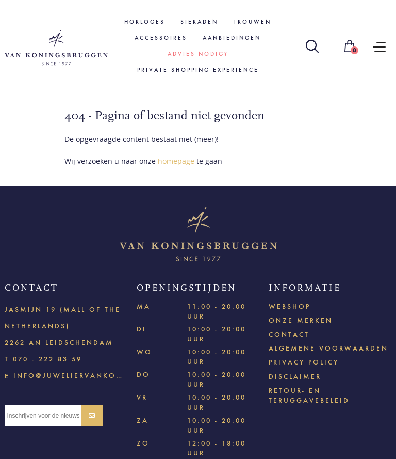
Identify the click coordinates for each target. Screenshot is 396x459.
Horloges (144, 22)
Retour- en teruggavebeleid (309, 395)
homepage (176, 161)
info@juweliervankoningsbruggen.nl (68, 375)
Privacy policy (304, 362)
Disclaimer (295, 377)
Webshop (289, 306)
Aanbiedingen (232, 38)
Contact (289, 334)
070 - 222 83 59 (47, 359)
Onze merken (301, 320)
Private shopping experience (198, 70)
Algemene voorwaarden (328, 348)
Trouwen (252, 22)
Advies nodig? (198, 54)
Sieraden (199, 22)
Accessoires (161, 38)
